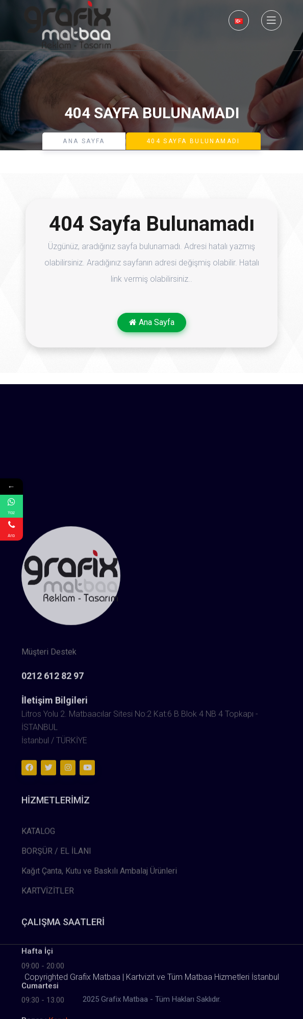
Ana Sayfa (84, 141)
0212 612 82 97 (52, 834)
